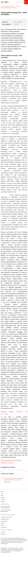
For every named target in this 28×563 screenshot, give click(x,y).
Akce (2, 502)
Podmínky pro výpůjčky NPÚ (6, 559)
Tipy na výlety (3, 536)
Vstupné (2, 534)
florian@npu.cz (7, 516)
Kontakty (2, 510)
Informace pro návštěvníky (6, 525)
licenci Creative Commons (6, 548)
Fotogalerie (3, 542)
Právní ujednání (4, 556)
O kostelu (3, 540)
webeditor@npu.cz (17, 559)
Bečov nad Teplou (18, 22)
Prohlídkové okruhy (5, 527)
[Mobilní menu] (26, 2)
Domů (2, 500)
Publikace (3, 506)
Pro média (3, 508)
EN (22, 2)
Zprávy (2, 504)
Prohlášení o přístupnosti (13, 556)
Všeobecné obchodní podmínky (17, 558)
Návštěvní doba (4, 529)
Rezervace (3, 532)
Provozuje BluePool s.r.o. (6, 560)
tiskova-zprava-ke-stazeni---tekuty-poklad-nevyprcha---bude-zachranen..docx (13, 487)
